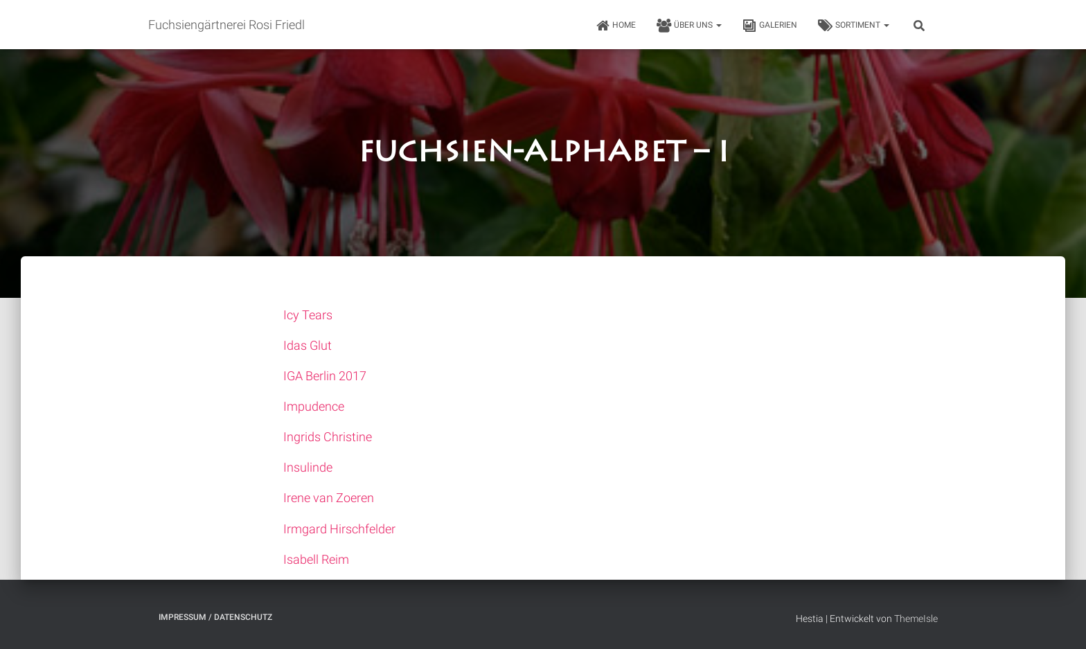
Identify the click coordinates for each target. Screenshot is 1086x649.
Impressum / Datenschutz (215, 617)
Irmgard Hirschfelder (339, 529)
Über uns (689, 26)
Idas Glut (307, 345)
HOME (616, 26)
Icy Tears (307, 315)
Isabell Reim (316, 559)
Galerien (769, 26)
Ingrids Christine (327, 436)
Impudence (313, 406)
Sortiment (853, 26)
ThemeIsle (916, 618)
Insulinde (307, 467)
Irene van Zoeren (328, 497)
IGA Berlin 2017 (324, 375)
